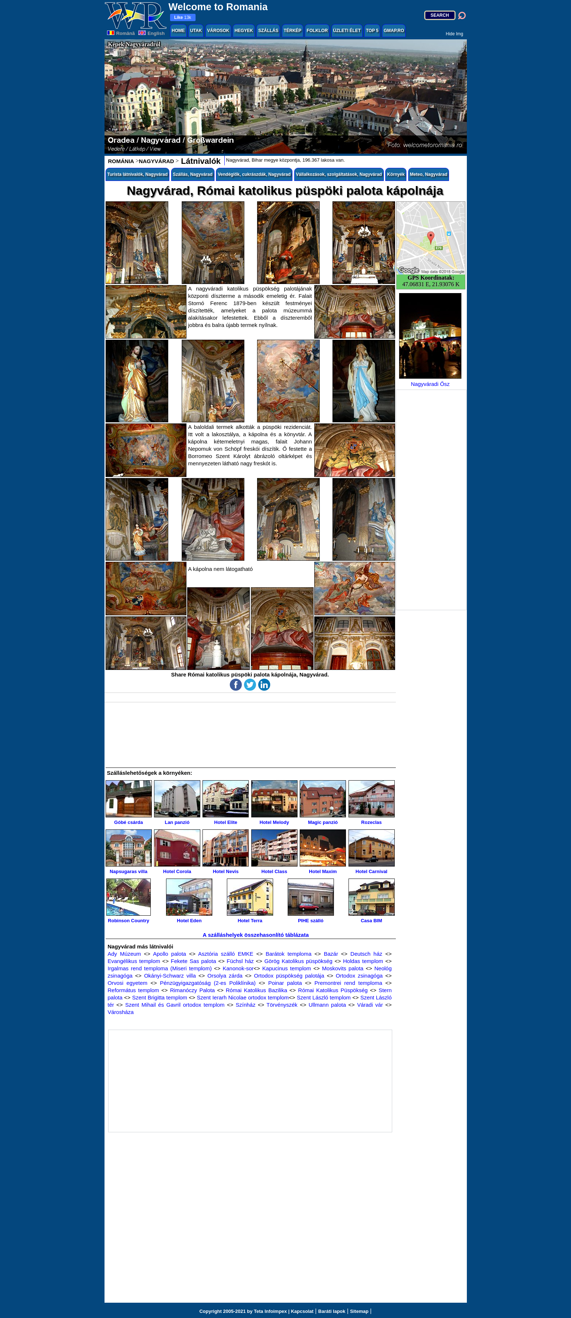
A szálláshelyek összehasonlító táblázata (256, 935)
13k (182, 17)
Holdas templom (363, 961)
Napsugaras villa (129, 851)
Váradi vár (370, 1005)
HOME (178, 30)
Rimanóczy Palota (192, 990)
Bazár (331, 954)
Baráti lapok (331, 1311)
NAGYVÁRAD (156, 161)
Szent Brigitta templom (159, 997)
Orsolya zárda (225, 975)
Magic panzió (323, 802)
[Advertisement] (431, 500)
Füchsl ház (240, 961)
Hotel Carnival (371, 851)
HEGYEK (244, 30)
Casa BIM (371, 901)
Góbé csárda (129, 802)
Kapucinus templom (286, 968)
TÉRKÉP (293, 30)
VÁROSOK (218, 30)
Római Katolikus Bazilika (256, 990)
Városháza (121, 1012)
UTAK (196, 30)
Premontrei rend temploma (348, 983)
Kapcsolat (302, 1311)
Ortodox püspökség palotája (289, 975)
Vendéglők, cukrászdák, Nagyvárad (254, 174)
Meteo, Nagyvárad (429, 174)
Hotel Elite (225, 802)
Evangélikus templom (134, 961)
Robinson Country (128, 901)
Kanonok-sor (238, 968)
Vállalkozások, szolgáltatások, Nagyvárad (339, 174)
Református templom (133, 990)
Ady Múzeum (124, 954)
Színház (245, 1005)
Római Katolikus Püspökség (333, 990)
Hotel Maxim (323, 851)
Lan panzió (177, 802)
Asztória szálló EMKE (225, 954)
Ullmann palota (327, 1005)
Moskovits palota (342, 968)
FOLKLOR (317, 30)
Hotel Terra (250, 901)
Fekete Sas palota (193, 961)
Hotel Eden (189, 901)
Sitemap (359, 1311)
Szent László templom (324, 997)
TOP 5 (372, 30)
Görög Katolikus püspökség (298, 961)
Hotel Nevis (225, 851)
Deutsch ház (366, 954)
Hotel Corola (177, 851)
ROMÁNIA (121, 161)
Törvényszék (282, 1005)
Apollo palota (169, 954)
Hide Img (454, 33)
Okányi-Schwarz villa (170, 975)
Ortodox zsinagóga (359, 975)
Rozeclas (371, 802)
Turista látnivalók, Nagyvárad (137, 174)
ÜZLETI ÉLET (347, 30)
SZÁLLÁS (268, 30)
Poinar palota (285, 983)
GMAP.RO (394, 30)
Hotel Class (274, 851)
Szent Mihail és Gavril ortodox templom (175, 1005)
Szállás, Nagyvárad (193, 174)
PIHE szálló (311, 901)
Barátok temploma (288, 954)
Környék (396, 174)
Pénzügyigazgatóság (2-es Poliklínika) (208, 983)
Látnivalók (200, 161)
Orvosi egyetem (127, 983)
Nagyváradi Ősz (430, 340)
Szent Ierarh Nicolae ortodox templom (243, 997)
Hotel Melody (274, 802)
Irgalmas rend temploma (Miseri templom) (160, 968)
